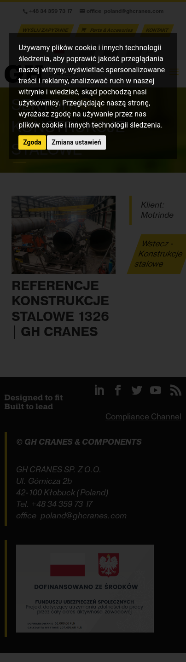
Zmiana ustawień (76, 142)
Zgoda (32, 142)
